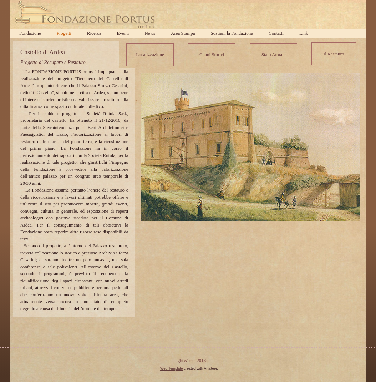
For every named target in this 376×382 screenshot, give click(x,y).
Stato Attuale (273, 54)
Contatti (276, 33)
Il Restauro (334, 53)
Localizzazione (150, 54)
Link (303, 33)
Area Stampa (183, 33)
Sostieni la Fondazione (232, 33)
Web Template (171, 369)
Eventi (123, 33)
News (149, 33)
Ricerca (94, 33)
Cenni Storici (211, 54)
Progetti (64, 33)
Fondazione (30, 33)
